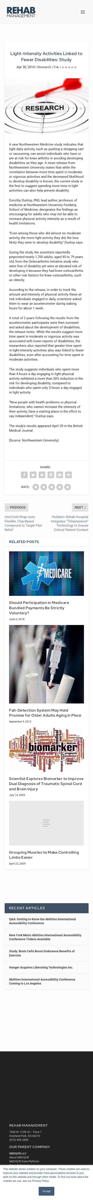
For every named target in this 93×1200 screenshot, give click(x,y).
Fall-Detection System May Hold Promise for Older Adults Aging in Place (45, 713)
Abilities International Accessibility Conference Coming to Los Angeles (42, 981)
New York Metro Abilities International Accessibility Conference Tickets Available (45, 937)
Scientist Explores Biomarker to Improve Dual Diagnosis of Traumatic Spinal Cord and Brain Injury (46, 783)
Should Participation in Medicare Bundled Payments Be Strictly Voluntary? (39, 607)
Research (44, 67)
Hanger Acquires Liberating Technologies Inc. (41, 967)
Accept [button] (46, 1191)
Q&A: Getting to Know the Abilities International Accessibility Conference (42, 921)
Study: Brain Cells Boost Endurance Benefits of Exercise (42, 953)
